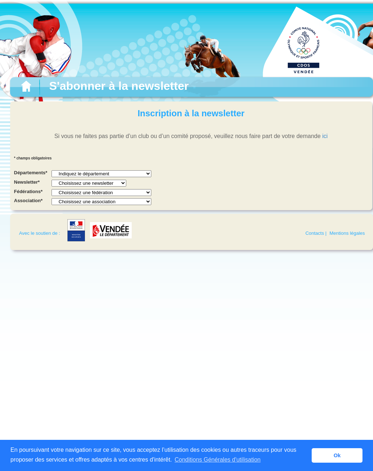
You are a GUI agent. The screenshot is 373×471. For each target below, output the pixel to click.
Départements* (31, 172)
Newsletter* (27, 182)
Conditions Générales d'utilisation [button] (218, 460)
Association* (28, 200)
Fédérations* (28, 191)
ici (325, 136)
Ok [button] (337, 455)
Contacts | (316, 233)
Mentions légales (347, 233)
